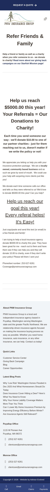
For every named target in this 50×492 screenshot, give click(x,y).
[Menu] (45, 18)
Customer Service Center (15, 358)
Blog (5, 365)
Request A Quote (25, 5)
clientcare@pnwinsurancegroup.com (25, 445)
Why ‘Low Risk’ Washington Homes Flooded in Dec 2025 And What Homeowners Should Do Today (24, 386)
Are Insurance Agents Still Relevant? (20, 414)
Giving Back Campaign (13, 361)
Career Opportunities (13, 368)
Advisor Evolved (37, 479)
